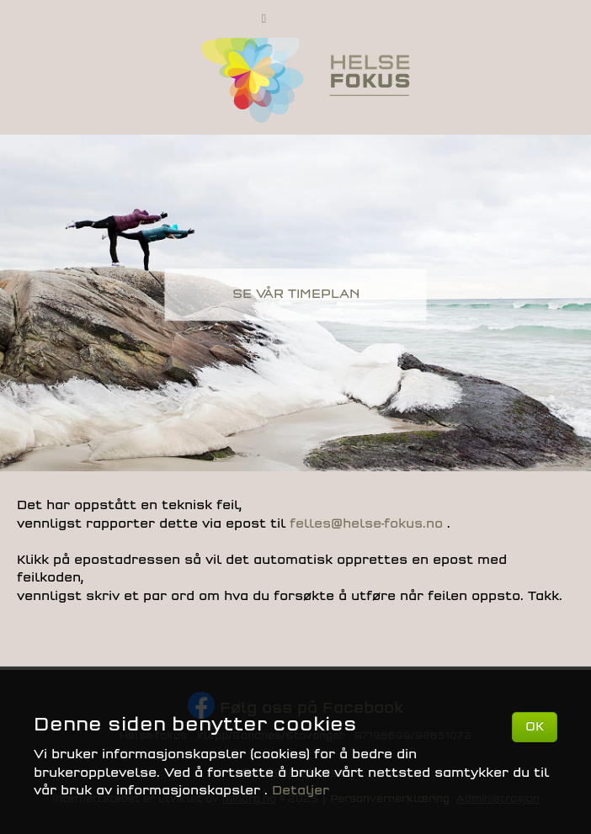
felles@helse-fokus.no (368, 524)
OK (534, 727)
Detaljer (300, 791)
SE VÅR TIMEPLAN (295, 294)
